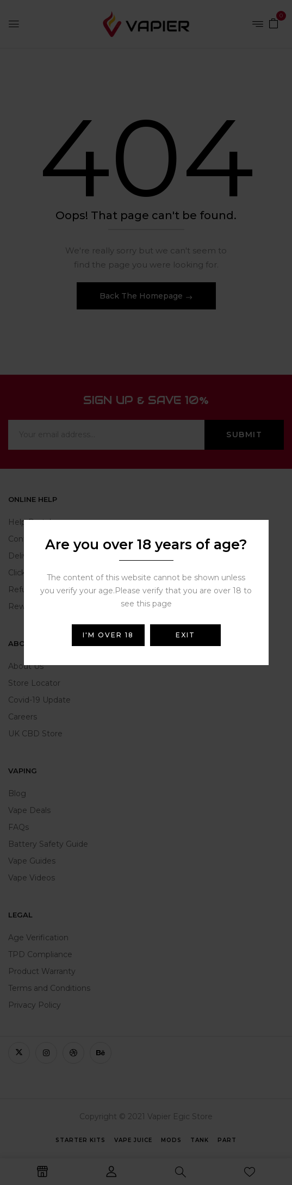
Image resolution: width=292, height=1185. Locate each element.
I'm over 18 (108, 635)
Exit (185, 635)
